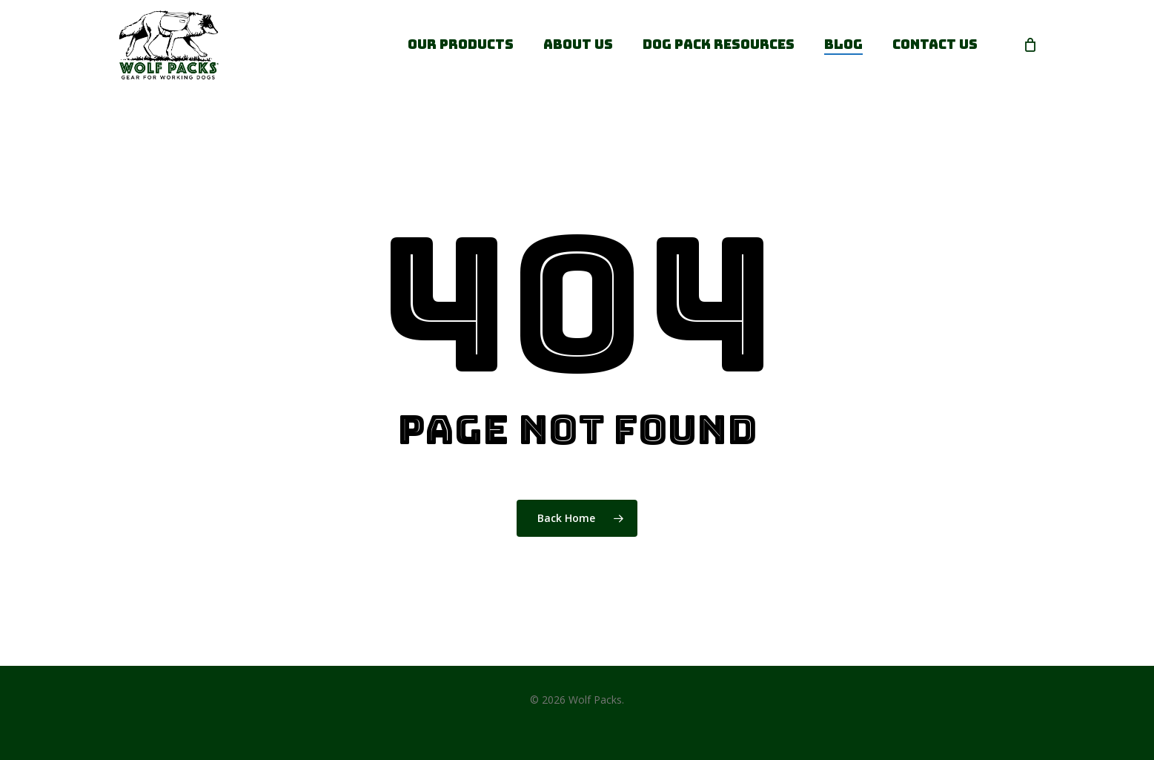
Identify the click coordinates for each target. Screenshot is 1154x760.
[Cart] (1030, 44)
